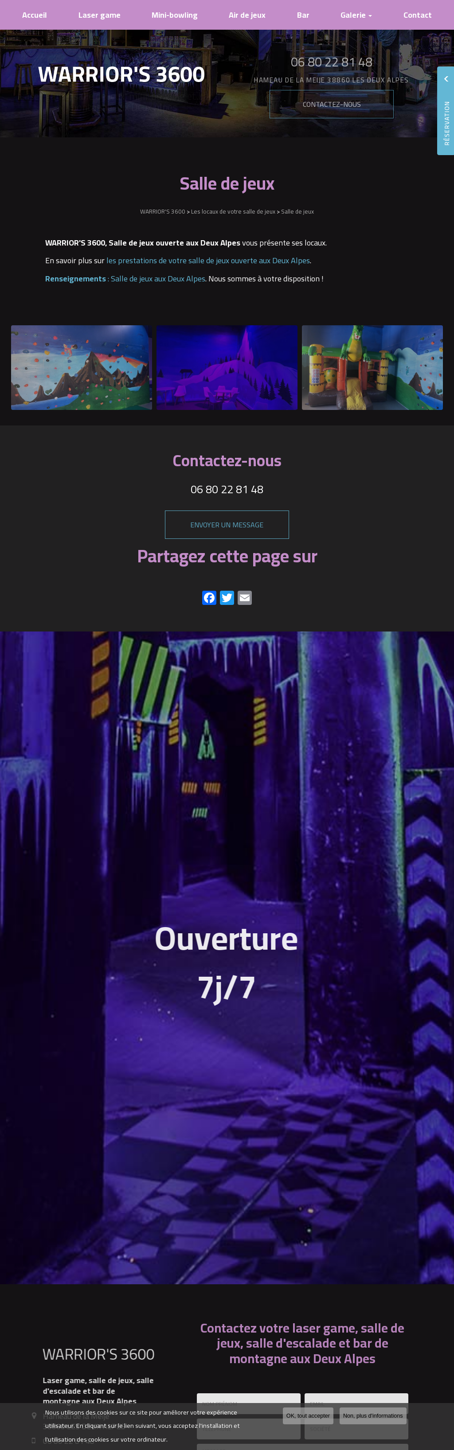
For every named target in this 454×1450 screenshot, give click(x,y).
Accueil (34, 15)
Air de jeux (247, 15)
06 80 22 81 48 (227, 489)
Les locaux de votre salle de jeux (233, 211)
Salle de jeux (297, 211)
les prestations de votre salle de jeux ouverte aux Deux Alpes (208, 260)
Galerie (356, 15)
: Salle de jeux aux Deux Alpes (125, 278)
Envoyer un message (226, 524)
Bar (303, 15)
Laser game (99, 15)
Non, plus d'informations (373, 1416)
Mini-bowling (175, 15)
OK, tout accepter (308, 1416)
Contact (417, 15)
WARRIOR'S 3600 (162, 211)
